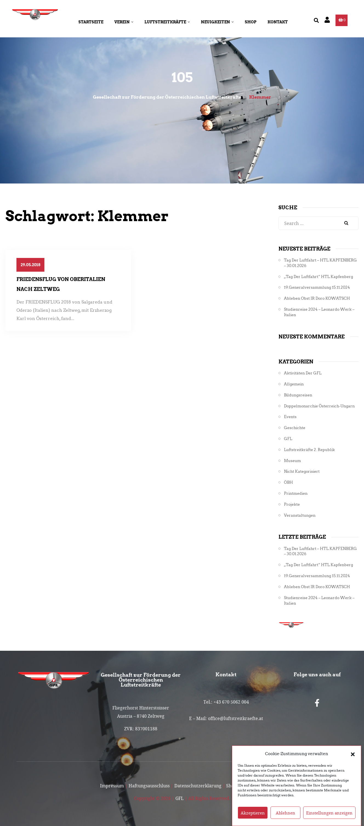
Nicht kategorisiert (302, 471)
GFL (288, 438)
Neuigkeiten (217, 22)
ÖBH (288, 482)
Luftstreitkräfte (167, 22)
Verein (123, 22)
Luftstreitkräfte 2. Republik (309, 449)
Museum (292, 460)
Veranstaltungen (299, 515)
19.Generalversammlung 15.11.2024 (317, 287)
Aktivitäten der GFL (303, 373)
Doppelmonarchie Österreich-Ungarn (319, 406)
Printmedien (296, 493)
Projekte (292, 504)
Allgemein (294, 384)
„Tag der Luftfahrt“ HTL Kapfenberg (318, 276)
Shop (251, 22)
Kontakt (278, 22)
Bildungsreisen (298, 395)
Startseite (90, 22)
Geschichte (294, 427)
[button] (353, 764)
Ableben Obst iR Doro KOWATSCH (317, 298)
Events (290, 417)
